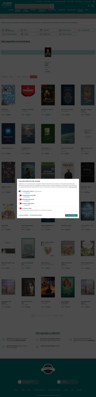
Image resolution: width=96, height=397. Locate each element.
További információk (72, 187)
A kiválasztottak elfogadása (36, 215)
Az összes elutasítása (24, 215)
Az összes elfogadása (71, 215)
